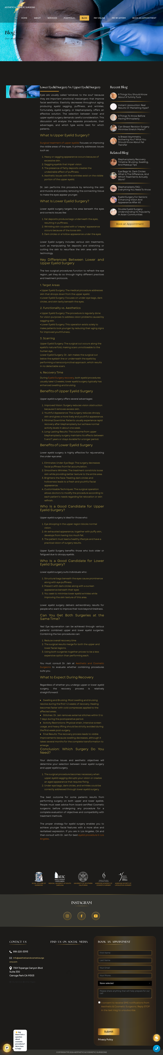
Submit (108, 1031)
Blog (84, 18)
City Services (15, 982)
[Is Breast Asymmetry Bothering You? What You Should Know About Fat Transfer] (134, 141)
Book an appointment (144, 18)
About (37, 18)
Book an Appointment (130, 224)
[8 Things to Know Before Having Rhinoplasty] (134, 117)
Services (52, 18)
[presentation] (118, 1020)
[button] (7, 1048)
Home (24, 18)
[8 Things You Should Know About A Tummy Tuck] (134, 95)
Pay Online (99, 18)
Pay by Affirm (119, 18)
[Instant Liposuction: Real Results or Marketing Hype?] (134, 106)
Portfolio (69, 18)
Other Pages (29, 982)
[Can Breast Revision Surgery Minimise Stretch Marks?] (134, 128)
